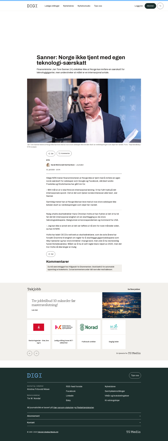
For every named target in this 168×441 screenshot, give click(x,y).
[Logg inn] (137, 6)
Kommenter (64, 153)
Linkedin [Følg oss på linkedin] (70, 396)
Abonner (150, 6)
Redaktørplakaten (85, 407)
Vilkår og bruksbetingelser (117, 396)
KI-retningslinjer (112, 400)
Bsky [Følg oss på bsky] (68, 400)
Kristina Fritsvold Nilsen (38, 389)
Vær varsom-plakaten (63, 407)
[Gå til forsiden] (32, 6)
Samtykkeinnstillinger (115, 391)
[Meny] (160, 6)
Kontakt (84, 422)
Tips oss (135, 375)
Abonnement (84, 416)
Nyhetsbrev (110, 386)
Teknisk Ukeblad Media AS (47, 432)
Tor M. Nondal (33, 398)
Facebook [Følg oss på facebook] (71, 391)
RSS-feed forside (74, 386)
